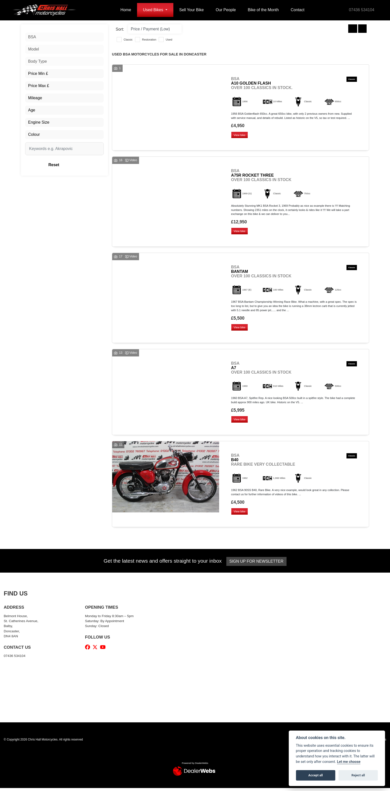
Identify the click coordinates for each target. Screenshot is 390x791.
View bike (240, 135)
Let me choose (349, 762)
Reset (78, 165)
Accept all (315, 775)
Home (125, 10)
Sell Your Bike (191, 10)
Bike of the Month (263, 10)
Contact (297, 10)
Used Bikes (153, 10)
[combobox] (64, 37)
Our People (226, 10)
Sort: (120, 29)
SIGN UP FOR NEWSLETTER (258, 564)
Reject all (358, 775)
